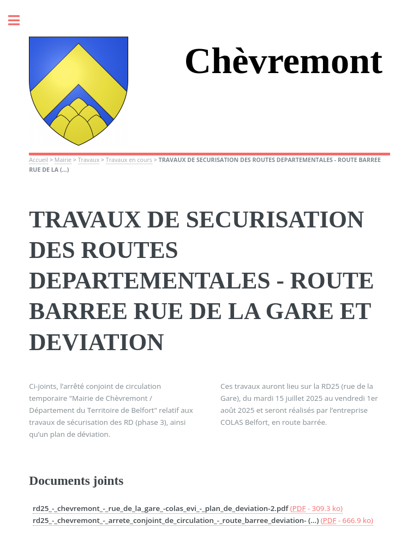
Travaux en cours (129, 160)
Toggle (19, 20)
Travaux (89, 160)
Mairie (63, 160)
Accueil (38, 160)
